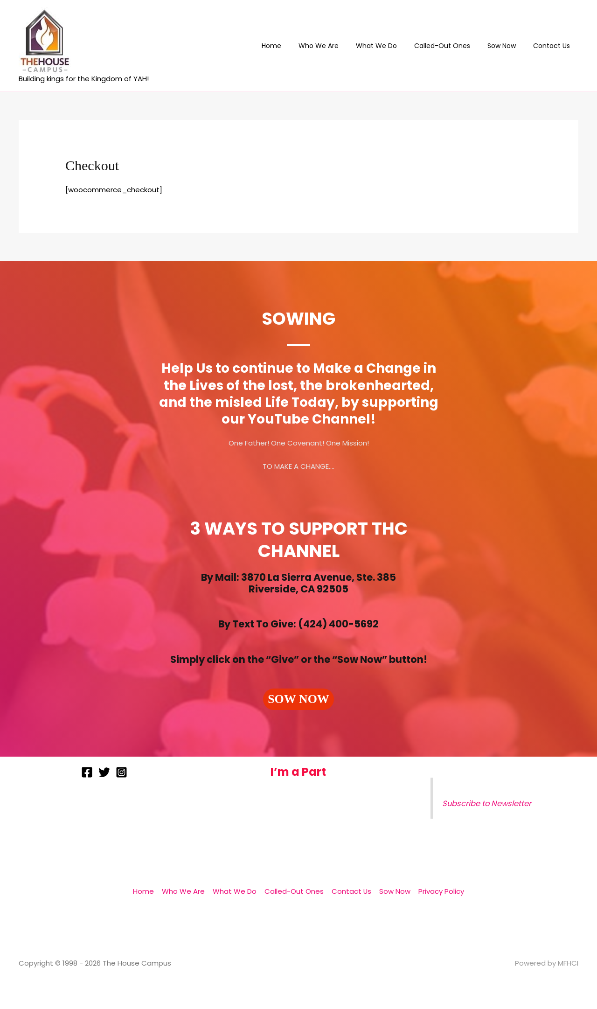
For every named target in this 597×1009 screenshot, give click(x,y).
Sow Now (507, 45)
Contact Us (553, 45)
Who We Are (337, 45)
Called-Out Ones (452, 45)
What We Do (390, 45)
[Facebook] (87, 772)
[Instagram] (121, 772)
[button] (298, 699)
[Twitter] (104, 772)
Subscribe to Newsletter (487, 803)
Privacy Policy (439, 891)
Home (294, 45)
